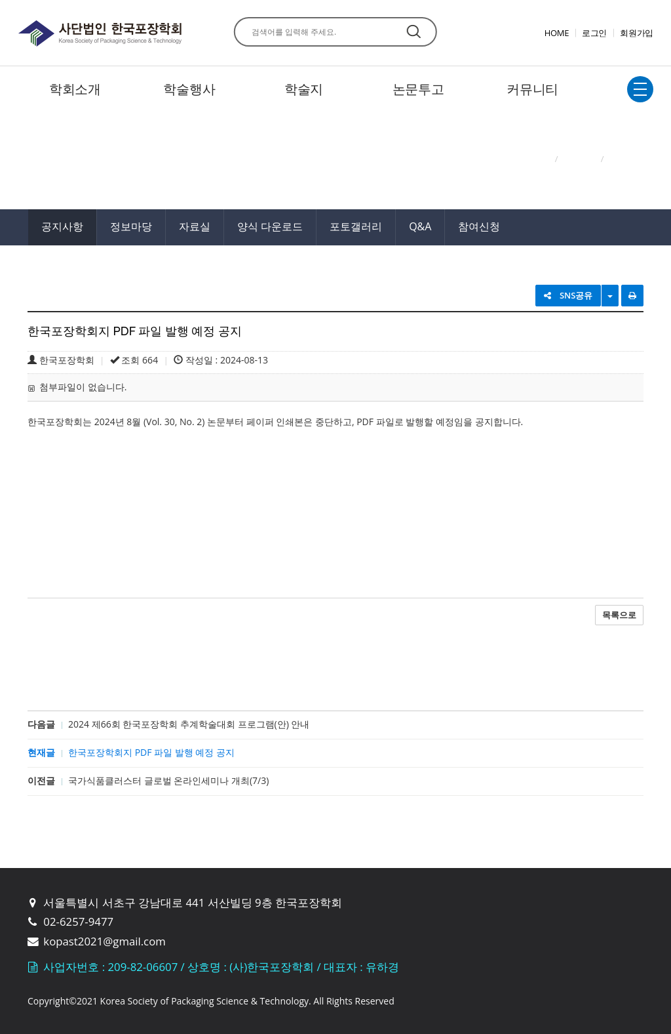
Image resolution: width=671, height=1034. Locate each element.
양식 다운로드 (270, 226)
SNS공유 (568, 295)
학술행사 (189, 89)
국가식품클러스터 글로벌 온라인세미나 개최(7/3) (168, 780)
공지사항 (62, 226)
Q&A (420, 226)
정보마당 (131, 226)
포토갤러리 (356, 226)
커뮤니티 (532, 89)
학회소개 (75, 89)
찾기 (414, 31)
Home (537, 159)
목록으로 (619, 615)
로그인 (594, 33)
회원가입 (636, 33)
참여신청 (479, 226)
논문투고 (418, 89)
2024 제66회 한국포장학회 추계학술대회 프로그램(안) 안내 (188, 724)
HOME (557, 33)
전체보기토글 (640, 89)
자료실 (194, 226)
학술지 (303, 89)
